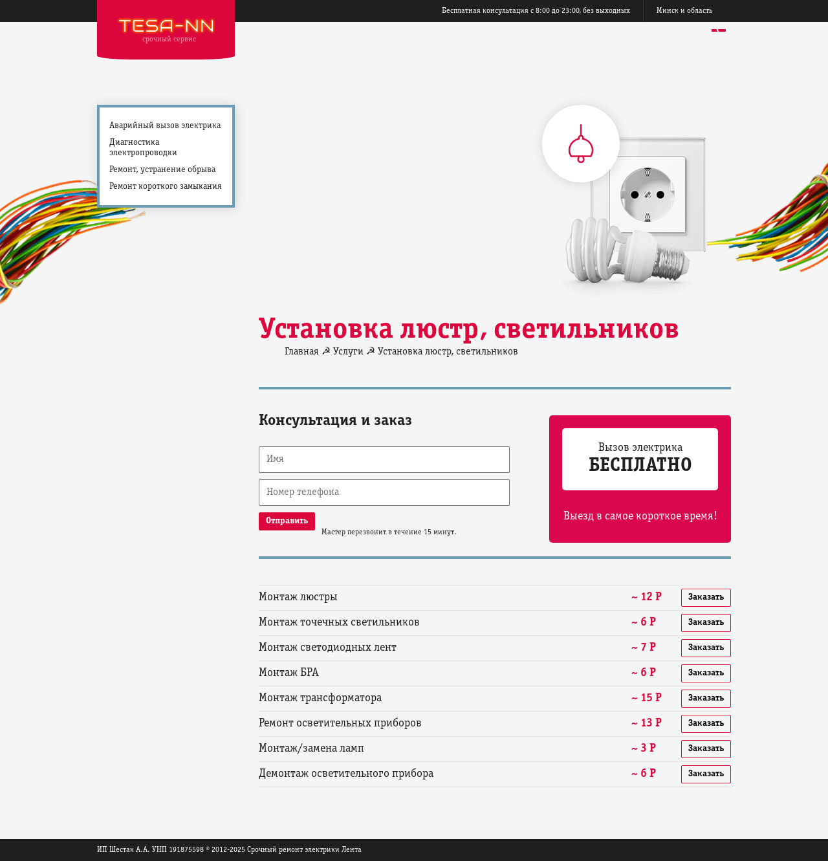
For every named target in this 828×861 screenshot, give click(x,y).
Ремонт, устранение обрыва (162, 170)
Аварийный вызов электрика (165, 126)
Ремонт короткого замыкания (165, 186)
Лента (352, 849)
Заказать (706, 597)
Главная (302, 351)
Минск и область (684, 10)
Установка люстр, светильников (448, 351)
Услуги (348, 351)
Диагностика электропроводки (143, 147)
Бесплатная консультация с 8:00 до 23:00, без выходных (536, 10)
